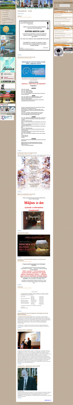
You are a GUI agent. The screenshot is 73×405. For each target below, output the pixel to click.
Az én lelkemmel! (58, 23)
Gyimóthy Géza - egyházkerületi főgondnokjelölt (29, 366)
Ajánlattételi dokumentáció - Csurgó (7, 23)
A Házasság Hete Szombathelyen (61, 41)
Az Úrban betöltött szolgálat (60, 24)
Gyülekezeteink (5, 12)
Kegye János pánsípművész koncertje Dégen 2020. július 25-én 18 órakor (63, 35)
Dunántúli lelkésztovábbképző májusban (62, 21)
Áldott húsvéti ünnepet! (23, 232)
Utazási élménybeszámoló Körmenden (62, 40)
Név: (57, 4)
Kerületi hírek (57, 11)
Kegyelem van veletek (59, 13)
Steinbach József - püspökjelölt (25, 329)
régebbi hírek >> (48, 400)
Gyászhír (20, 16)
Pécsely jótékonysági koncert (60, 33)
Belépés (56, 8)
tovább (19, 54)
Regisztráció (70, 8)
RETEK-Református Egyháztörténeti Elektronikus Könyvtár (8, 19)
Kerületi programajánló (60, 28)
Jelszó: (57, 6)
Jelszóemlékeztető (62, 8)
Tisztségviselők (5, 14)
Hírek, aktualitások (6, 10)
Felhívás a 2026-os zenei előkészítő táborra (63, 19)
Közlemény (20, 286)
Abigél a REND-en (58, 15)
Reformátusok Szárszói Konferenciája (26, 57)
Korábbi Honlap (5, 16)
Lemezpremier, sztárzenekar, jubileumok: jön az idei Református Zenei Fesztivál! (63, 18)
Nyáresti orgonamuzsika (59, 31)
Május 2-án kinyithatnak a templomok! (26, 194)
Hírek (22, 13)
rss (72, 0)
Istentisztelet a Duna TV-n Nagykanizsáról (27, 153)
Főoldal (19, 13)
